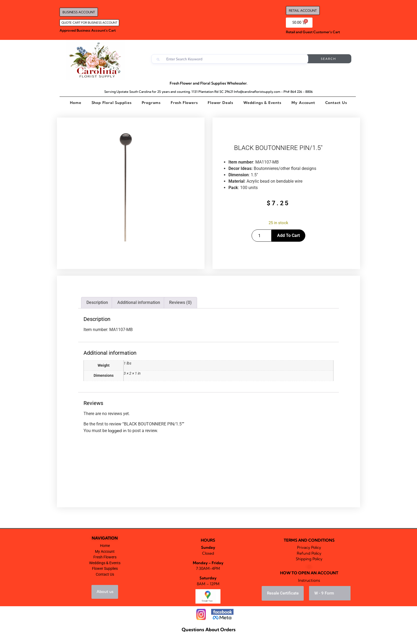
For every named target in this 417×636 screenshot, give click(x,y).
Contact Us (336, 102)
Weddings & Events (262, 102)
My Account (303, 102)
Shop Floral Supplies (111, 102)
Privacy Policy (309, 547)
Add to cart (288, 235)
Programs (151, 102)
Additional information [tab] (138, 302)
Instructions (309, 580)
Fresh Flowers (184, 102)
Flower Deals (220, 102)
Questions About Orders (209, 629)
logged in (117, 430)
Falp (309, 566)
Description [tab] (97, 302)
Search (330, 59)
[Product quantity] (262, 235)
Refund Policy (309, 553)
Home (75, 102)
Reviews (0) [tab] (180, 302)
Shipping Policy (309, 558)
